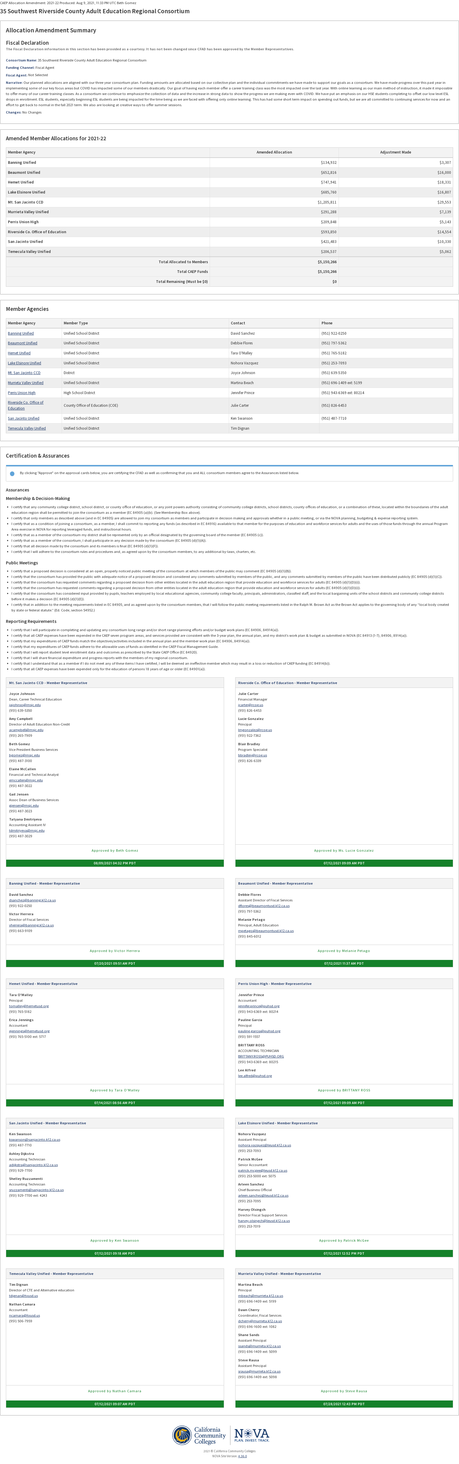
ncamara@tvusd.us (24, 1315)
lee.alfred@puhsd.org (255, 1075)
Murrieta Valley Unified (25, 382)
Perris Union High (22, 392)
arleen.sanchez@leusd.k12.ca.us (263, 1195)
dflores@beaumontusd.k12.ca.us (264, 905)
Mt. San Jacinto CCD (24, 372)
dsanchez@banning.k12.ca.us (32, 900)
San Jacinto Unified (23, 418)
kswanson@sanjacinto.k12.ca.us (34, 1139)
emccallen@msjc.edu (26, 780)
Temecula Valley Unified (27, 428)
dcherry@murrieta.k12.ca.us (260, 1321)
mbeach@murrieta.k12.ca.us (260, 1295)
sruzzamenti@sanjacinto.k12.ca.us (36, 1190)
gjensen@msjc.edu (24, 805)
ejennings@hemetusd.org (29, 1031)
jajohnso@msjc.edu (25, 705)
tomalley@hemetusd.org (29, 1006)
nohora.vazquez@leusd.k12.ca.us (264, 1145)
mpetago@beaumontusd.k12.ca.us (266, 930)
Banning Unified (21, 333)
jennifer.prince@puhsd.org (259, 1006)
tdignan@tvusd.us (23, 1295)
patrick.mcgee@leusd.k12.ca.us (262, 1170)
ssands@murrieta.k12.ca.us (259, 1346)
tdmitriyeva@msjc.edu (27, 830)
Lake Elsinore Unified (24, 363)
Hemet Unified (19, 353)
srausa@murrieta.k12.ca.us (259, 1371)
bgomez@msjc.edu (24, 755)
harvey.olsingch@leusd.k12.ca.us (264, 1220)
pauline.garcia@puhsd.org (259, 1031)
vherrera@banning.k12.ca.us (31, 925)
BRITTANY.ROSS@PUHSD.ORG (261, 1056)
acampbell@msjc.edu (26, 730)
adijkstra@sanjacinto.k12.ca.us (33, 1165)
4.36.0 (242, 1456)
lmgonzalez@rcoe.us (255, 730)
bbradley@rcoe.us (252, 755)
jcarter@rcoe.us (250, 705)
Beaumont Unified (22, 343)
